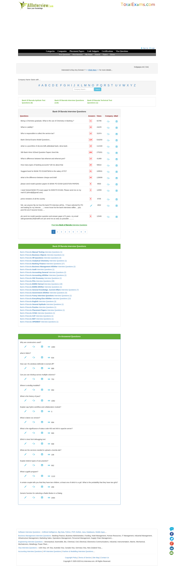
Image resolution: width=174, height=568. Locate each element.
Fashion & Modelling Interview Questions (77, 551)
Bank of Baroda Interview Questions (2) (48, 267)
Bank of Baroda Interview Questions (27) (42, 264)
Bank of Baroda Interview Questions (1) (41, 252)
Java (84, 532)
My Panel (88, 54)
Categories (50, 51)
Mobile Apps (100, 532)
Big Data (61, 532)
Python (68, 532)
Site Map (96, 558)
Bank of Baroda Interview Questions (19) (41, 284)
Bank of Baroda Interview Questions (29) (37, 281)
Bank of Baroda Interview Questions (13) (45, 298)
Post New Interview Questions (69, 225)
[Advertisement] (87, 28)
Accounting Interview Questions (30, 551)
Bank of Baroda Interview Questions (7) (49, 290)
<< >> (92, 70)
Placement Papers (77, 51)
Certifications (107, 51)
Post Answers (78, 54)
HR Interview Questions (52, 551)
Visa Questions (122, 51)
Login (152, 48)
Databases (91, 532)
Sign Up (144, 48)
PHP (73, 532)
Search (97, 54)
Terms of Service (85, 558)
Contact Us (105, 558)
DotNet (78, 532)
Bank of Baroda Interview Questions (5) (43, 293)
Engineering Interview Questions (30, 542)
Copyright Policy (71, 558)
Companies (62, 51)
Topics (105, 54)
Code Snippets (93, 51)
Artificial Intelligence (49, 532)
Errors (112, 54)
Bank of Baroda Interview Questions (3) (40, 258)
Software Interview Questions (29, 532)
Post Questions (64, 54)
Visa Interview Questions (27, 548)
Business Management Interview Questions (34, 536)
